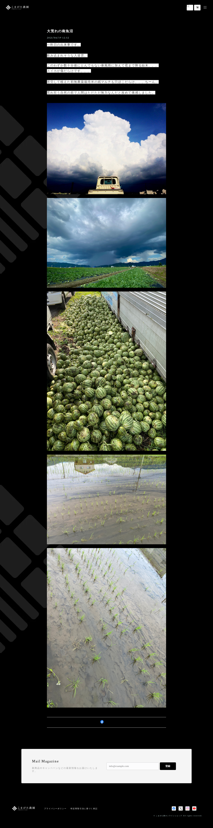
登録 (167, 766)
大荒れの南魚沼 (60, 31)
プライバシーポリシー (55, 809)
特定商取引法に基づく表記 (84, 809)
